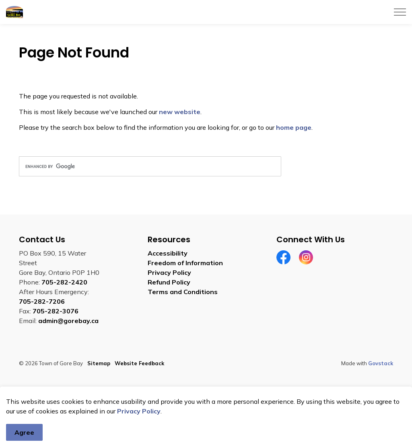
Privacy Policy (139, 430)
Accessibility (167, 253)
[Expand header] (400, 12)
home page (293, 127)
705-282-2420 (64, 282)
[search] (150, 166)
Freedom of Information (185, 263)
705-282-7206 (42, 301)
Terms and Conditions (183, 292)
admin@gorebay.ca (68, 321)
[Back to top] (206, 397)
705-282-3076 (55, 311)
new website (179, 112)
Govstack (380, 363)
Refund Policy (169, 282)
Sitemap (98, 363)
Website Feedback (139, 363)
